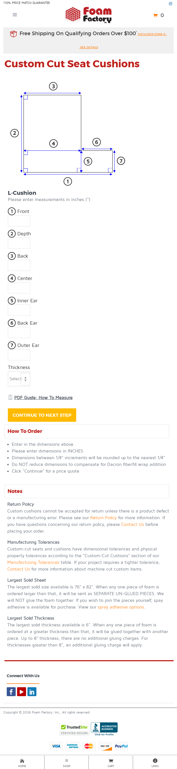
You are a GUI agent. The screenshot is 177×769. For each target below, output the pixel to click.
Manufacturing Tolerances (33, 562)
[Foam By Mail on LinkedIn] (31, 691)
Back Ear (22, 323)
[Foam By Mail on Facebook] (11, 691)
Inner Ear (23, 300)
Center (20, 278)
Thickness (19, 367)
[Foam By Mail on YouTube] (21, 691)
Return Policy (103, 517)
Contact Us (132, 524)
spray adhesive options (121, 607)
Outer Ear (23, 345)
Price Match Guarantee (31, 3)
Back (18, 256)
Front (18, 211)
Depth (19, 233)
